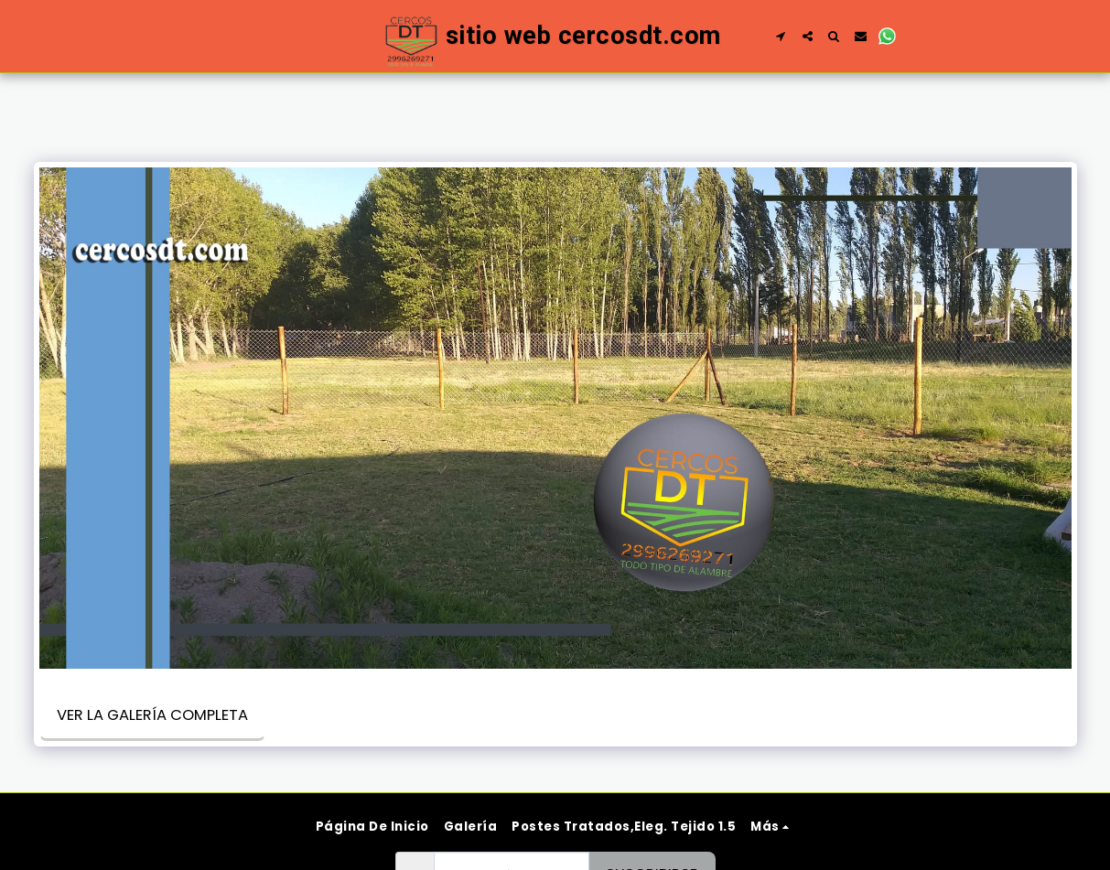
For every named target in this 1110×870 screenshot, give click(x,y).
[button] (781, 36)
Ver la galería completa (152, 714)
